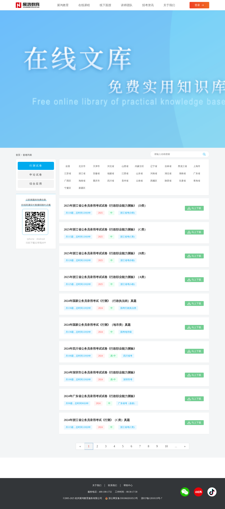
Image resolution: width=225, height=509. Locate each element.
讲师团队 (126, 5)
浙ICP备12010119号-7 (151, 498)
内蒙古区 (139, 166)
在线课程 (84, 5)
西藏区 (153, 181)
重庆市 (96, 181)
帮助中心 (128, 485)
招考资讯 (148, 5)
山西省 (125, 166)
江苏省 (67, 173)
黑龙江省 (182, 166)
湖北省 (168, 173)
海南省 (82, 181)
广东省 (196, 173)
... (176, 446)
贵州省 (125, 181)
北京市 (82, 166)
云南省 (139, 181)
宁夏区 (67, 188)
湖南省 (182, 173)
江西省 (125, 173)
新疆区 (82, 188)
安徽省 (96, 173)
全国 (67, 166)
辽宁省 (153, 166)
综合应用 (35, 183)
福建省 (110, 173)
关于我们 (169, 5)
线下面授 (105, 5)
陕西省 (168, 181)
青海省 (196, 181)
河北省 (110, 166)
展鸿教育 (63, 5)
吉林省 (168, 166)
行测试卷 (35, 165)
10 (166, 446)
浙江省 (82, 173)
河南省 (153, 173)
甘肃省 (182, 181)
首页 (18, 155)
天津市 (96, 166)
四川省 (110, 181)
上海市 (196, 166)
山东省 (139, 173)
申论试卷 (35, 174)
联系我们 (112, 485)
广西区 (67, 181)
